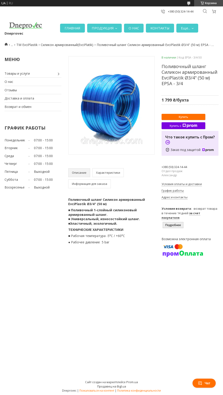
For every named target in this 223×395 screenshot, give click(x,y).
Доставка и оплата (19, 98)
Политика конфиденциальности (139, 390)
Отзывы (11, 90)
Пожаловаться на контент (96, 390)
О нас (9, 81)
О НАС (134, 28)
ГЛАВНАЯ (72, 28)
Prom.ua (132, 382)
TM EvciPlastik (27, 45)
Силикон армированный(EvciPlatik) (67, 45)
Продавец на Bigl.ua (111, 386)
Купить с (183, 126)
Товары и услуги (17, 73)
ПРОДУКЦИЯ (103, 28)
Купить (183, 117)
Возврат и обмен (18, 106)
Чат (204, 383)
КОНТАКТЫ (160, 28)
